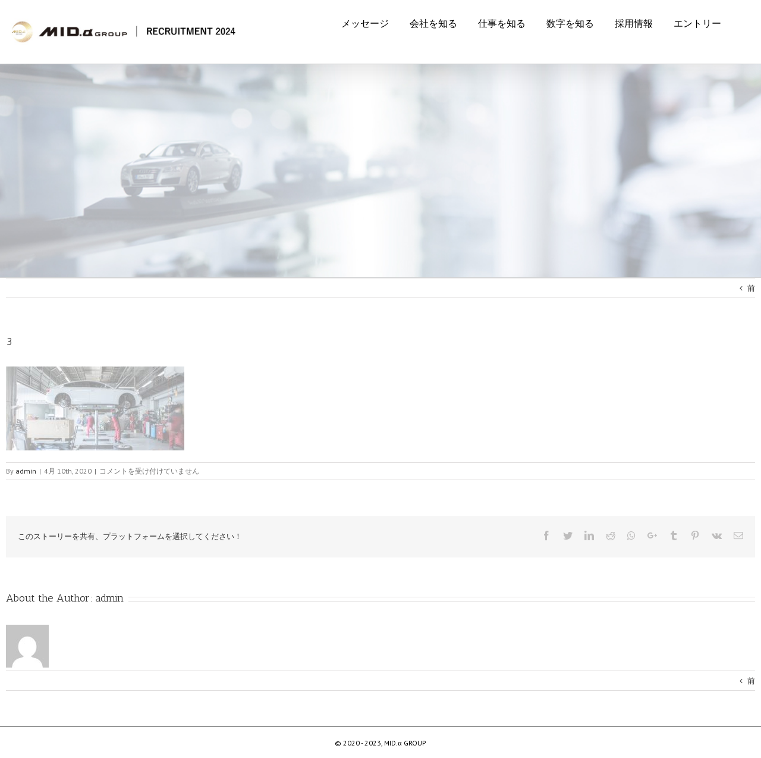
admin (110, 597)
